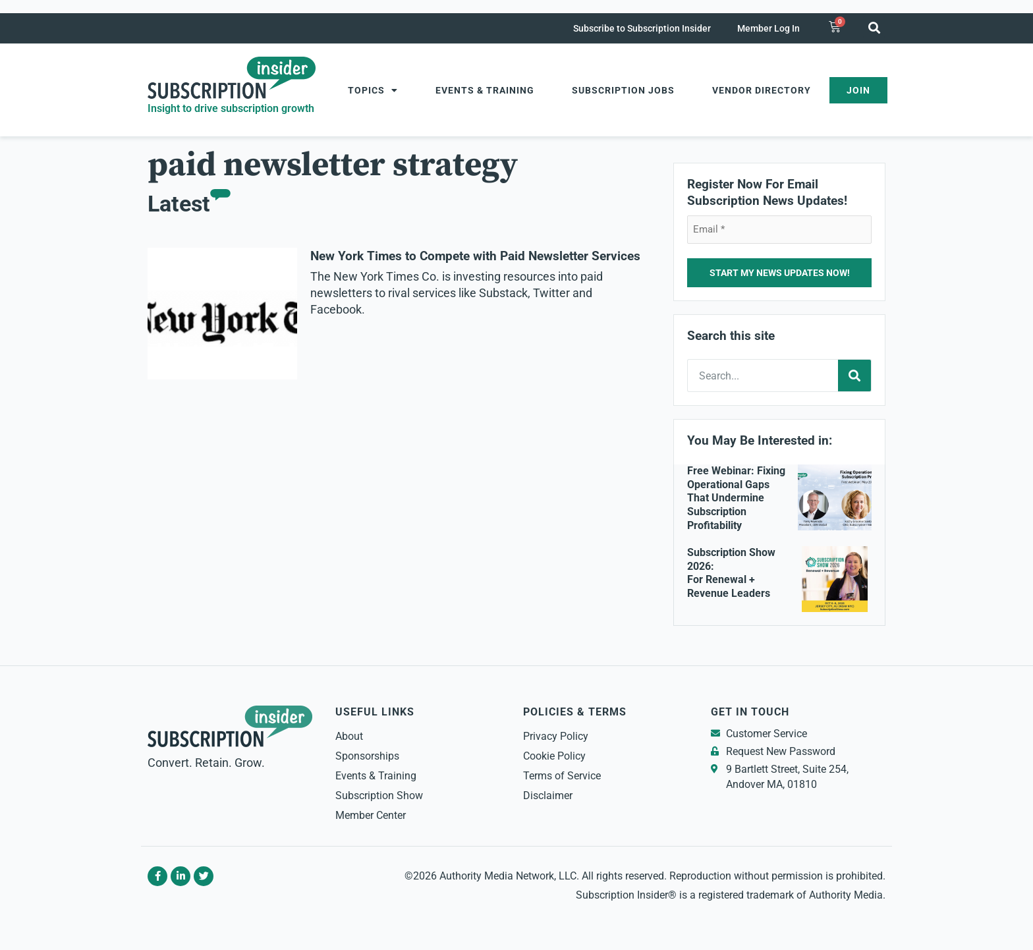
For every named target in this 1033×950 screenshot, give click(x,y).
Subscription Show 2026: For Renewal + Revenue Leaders (731, 573)
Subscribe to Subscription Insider (642, 28)
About (349, 736)
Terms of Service (562, 775)
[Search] (854, 375)
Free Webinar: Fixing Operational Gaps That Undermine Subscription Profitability (736, 498)
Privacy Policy (555, 736)
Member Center (370, 815)
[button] (874, 27)
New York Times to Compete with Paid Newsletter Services (475, 256)
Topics (373, 90)
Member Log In (768, 28)
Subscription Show (379, 795)
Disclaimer (547, 795)
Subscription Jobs (623, 90)
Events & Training (484, 90)
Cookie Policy (554, 756)
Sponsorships (367, 756)
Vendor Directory (761, 90)
